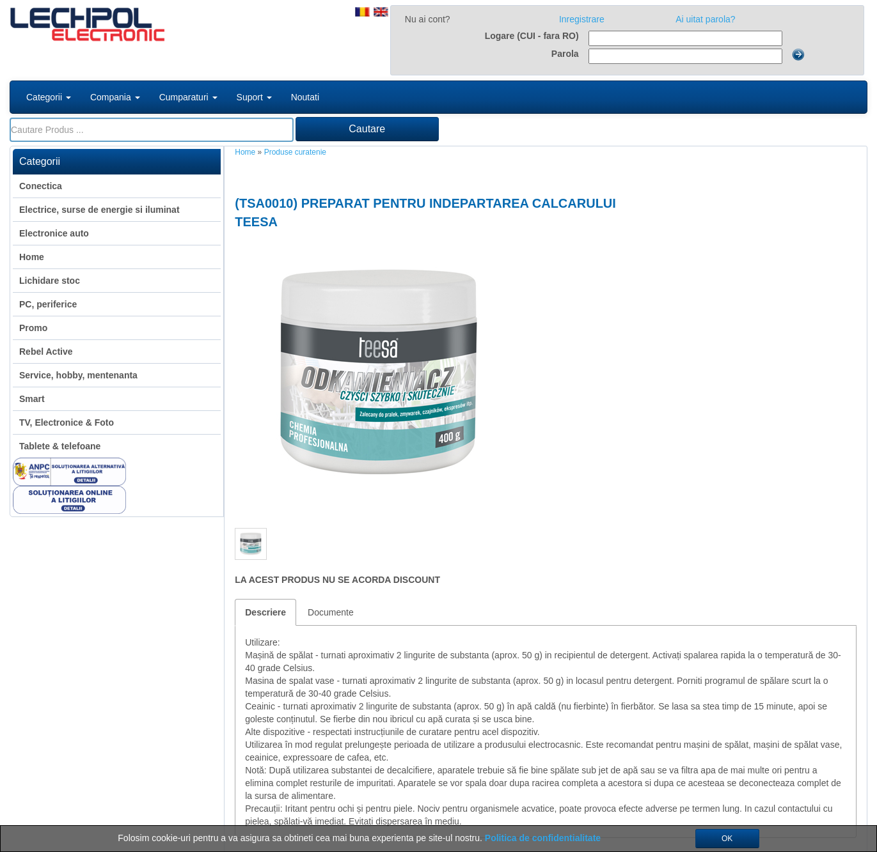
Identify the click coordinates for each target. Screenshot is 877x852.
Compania (115, 97)
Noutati (305, 97)
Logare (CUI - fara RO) (532, 36)
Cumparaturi (188, 97)
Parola (565, 54)
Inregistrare (581, 19)
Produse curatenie (295, 152)
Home (245, 152)
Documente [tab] (331, 612)
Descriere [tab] (265, 612)
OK (727, 838)
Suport (254, 97)
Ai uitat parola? (705, 19)
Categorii (48, 97)
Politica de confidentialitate (543, 838)
